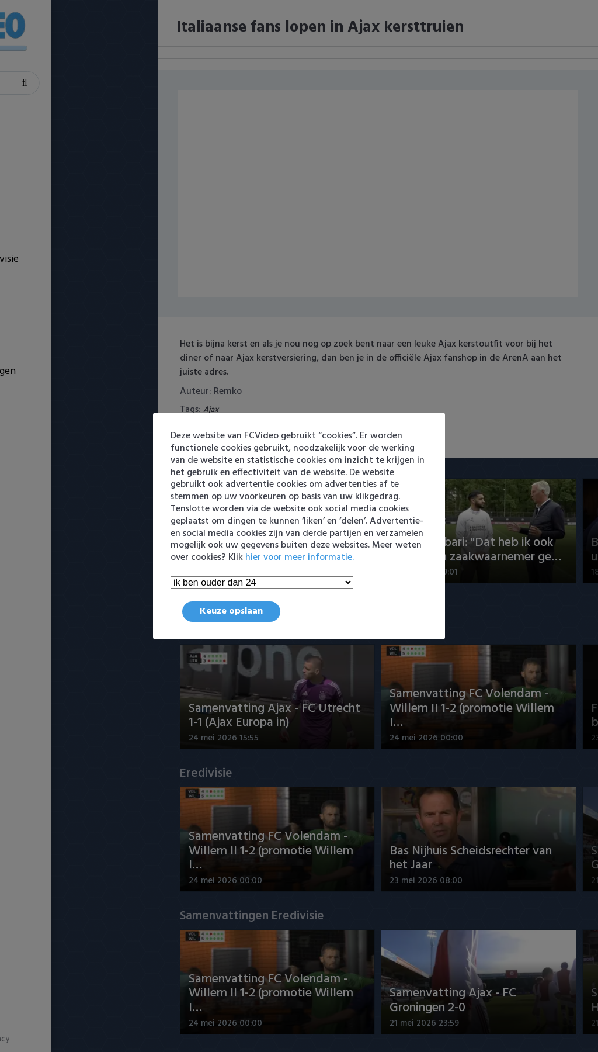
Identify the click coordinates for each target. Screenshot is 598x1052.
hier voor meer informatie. (299, 557)
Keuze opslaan (231, 611)
